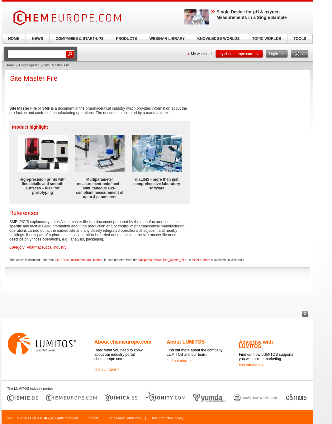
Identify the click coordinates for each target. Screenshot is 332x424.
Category (17, 247)
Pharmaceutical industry (46, 247)
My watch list (201, 54)
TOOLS (299, 38)
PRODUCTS (126, 38)
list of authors (201, 260)
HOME (13, 38)
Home (10, 65)
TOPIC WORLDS (266, 38)
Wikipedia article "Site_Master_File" (162, 260)
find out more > (106, 369)
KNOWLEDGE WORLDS (218, 38)
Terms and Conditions (124, 418)
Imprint (93, 418)
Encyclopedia (29, 65)
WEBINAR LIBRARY (167, 38)
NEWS (37, 38)
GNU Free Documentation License (78, 260)
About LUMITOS (186, 342)
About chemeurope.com (122, 342)
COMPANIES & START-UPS (79, 38)
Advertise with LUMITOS (256, 344)
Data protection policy (166, 418)
